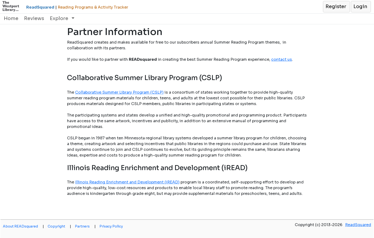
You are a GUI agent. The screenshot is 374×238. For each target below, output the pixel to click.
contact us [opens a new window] (281, 59)
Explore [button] (59, 18)
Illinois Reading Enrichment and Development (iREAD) (127, 182)
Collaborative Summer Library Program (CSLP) (119, 92)
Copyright (59, 226)
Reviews (34, 18)
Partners (85, 226)
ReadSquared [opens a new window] (358, 224)
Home (11, 18)
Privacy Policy (111, 226)
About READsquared (23, 226)
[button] (336, 6)
